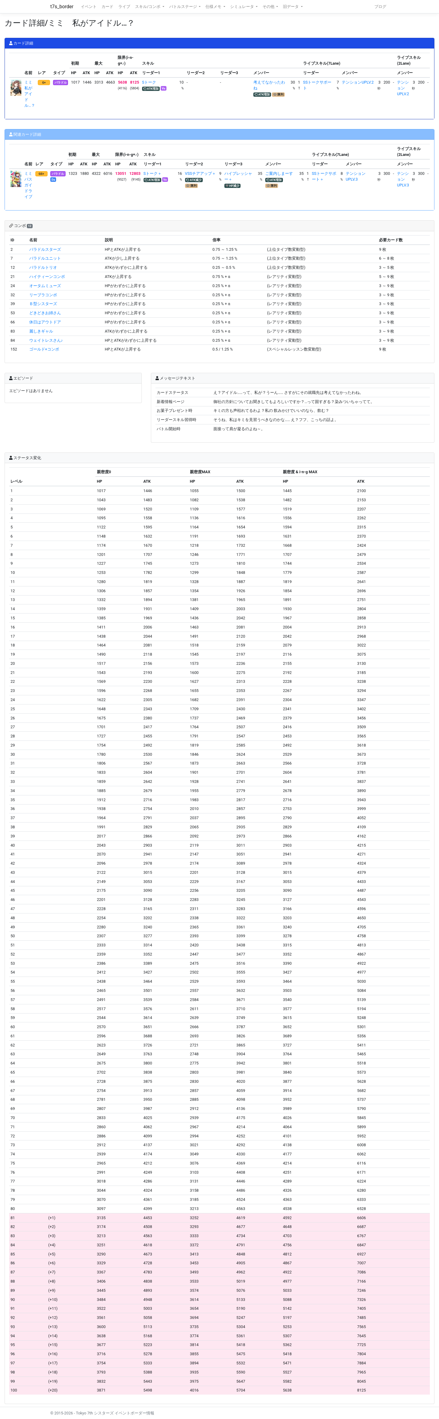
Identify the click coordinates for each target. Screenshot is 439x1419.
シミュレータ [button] (242, 6)
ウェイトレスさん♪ (46, 340)
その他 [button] (268, 6)
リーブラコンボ (43, 295)
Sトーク (149, 82)
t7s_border (61, 6)
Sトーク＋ (153, 173)
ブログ (380, 6)
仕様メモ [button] (213, 6)
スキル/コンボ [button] (148, 6)
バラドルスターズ (45, 249)
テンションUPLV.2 (357, 82)
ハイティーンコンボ (47, 276)
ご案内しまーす (279, 173)
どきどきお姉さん (45, 313)
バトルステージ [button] (183, 6)
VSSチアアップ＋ (200, 173)
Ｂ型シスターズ (43, 303)
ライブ (124, 6)
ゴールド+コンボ (44, 349)
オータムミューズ (45, 285)
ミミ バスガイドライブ (30, 185)
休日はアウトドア (45, 322)
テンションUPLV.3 (403, 179)
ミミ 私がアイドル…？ (30, 94)
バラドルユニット (45, 258)
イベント (89, 6)
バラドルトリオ (43, 267)
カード (107, 6)
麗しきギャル (41, 331)
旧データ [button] (291, 6)
